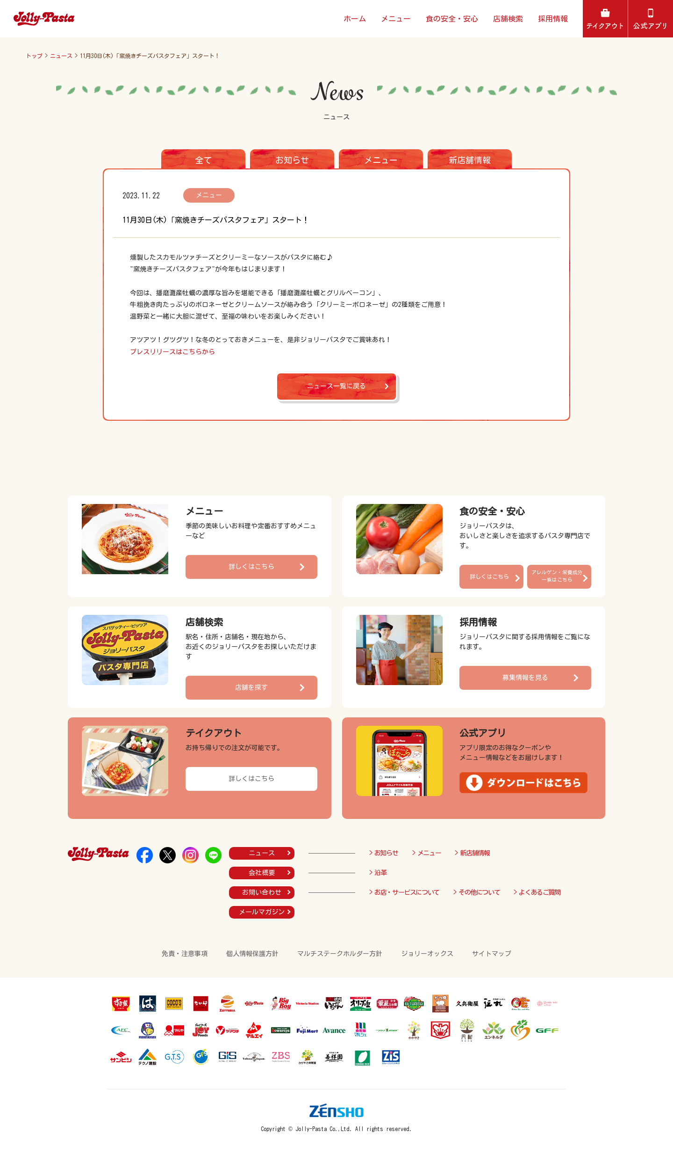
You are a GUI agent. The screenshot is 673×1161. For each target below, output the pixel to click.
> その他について (476, 892)
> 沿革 (377, 872)
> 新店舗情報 (472, 853)
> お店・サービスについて (404, 892)
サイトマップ (491, 953)
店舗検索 (508, 18)
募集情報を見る (525, 677)
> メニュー (426, 853)
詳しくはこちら (251, 566)
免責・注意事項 (185, 953)
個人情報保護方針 (252, 953)
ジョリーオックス (427, 953)
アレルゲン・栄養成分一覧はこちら (557, 576)
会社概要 (262, 872)
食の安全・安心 (452, 18)
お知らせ (292, 160)
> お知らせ (383, 853)
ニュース (61, 55)
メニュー (396, 18)
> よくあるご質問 (537, 892)
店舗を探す (251, 687)
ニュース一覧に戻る (336, 386)
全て (203, 160)
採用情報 (553, 18)
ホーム (355, 18)
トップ (34, 55)
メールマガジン (262, 912)
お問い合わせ (261, 892)
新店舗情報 (470, 160)
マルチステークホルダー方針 (339, 953)
